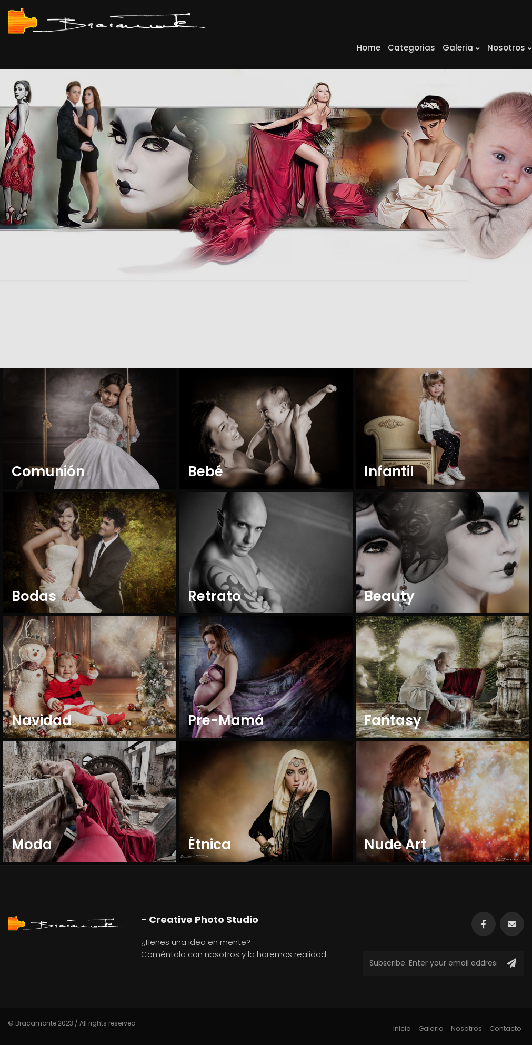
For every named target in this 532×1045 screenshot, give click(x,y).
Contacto (505, 1028)
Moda (32, 845)
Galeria (461, 47)
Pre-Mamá (226, 720)
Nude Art (395, 845)
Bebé (205, 472)
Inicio (402, 1028)
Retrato (214, 596)
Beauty (391, 596)
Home (368, 47)
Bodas (34, 596)
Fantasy (394, 720)
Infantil (389, 472)
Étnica (211, 845)
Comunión (48, 472)
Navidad (42, 720)
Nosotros (509, 47)
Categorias (411, 47)
